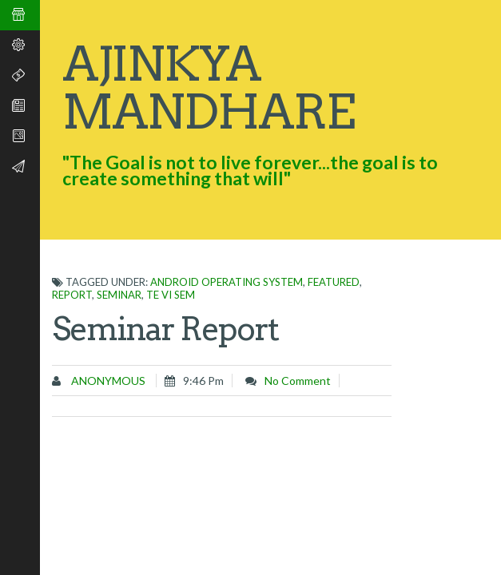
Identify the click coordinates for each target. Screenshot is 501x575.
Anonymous (107, 380)
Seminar (119, 294)
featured (334, 282)
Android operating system (226, 282)
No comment (297, 380)
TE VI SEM (170, 294)
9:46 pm (203, 380)
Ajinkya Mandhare (208, 87)
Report (72, 294)
